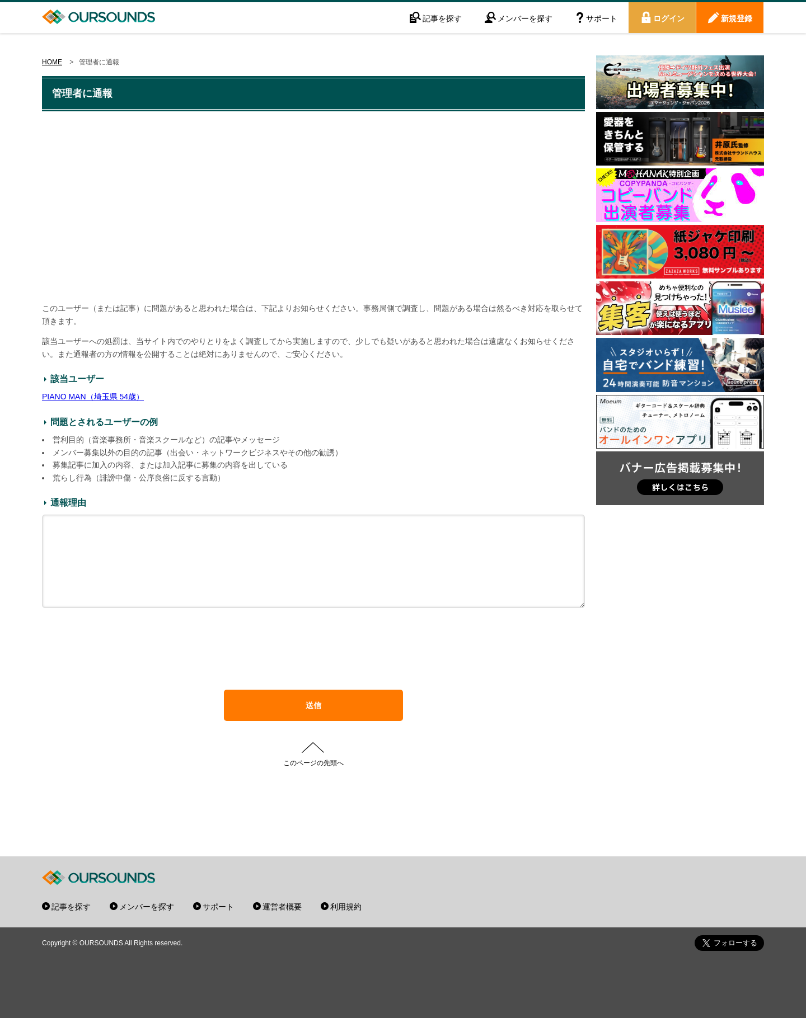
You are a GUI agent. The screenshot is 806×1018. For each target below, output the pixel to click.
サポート (601, 18)
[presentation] (313, 671)
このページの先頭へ (313, 779)
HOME (52, 62)
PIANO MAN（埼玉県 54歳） (93, 396)
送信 (313, 722)
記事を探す (442, 18)
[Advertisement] (313, 208)
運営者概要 (282, 906)
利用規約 (346, 906)
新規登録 (736, 18)
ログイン (669, 18)
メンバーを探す (525, 18)
